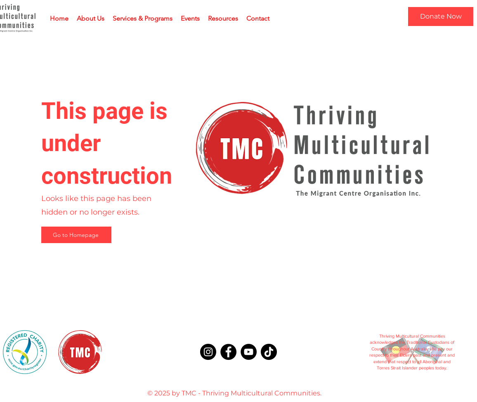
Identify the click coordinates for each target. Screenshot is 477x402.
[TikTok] (269, 352)
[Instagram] (208, 352)
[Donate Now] (440, 16)
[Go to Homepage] (76, 235)
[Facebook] (228, 352)
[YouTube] (249, 352)
